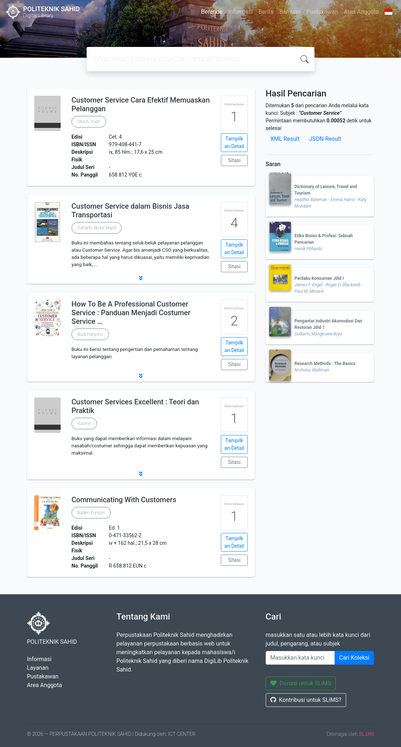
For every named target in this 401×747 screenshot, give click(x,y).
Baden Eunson (91, 512)
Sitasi (234, 160)
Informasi (240, 11)
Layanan (38, 667)
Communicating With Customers (123, 499)
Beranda (211, 11)
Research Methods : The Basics (325, 363)
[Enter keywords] (300, 658)
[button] (141, 278)
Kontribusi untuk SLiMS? (305, 699)
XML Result (285, 138)
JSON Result (325, 138)
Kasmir (84, 423)
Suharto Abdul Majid (96, 227)
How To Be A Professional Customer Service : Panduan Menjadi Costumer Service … (130, 313)
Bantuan (290, 11)
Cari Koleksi (354, 657)
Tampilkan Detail (234, 142)
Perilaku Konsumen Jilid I (319, 278)
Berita (266, 11)
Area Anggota (361, 11)
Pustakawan (322, 11)
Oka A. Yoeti (89, 121)
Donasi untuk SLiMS (300, 683)
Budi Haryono (90, 334)
